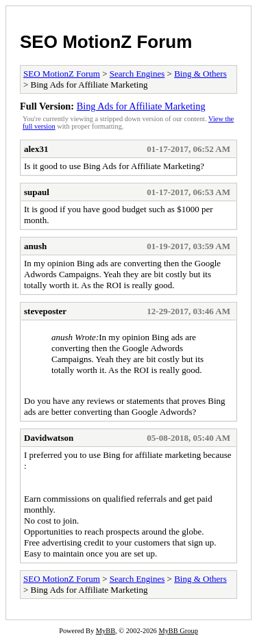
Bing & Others (200, 73)
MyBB (105, 631)
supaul (36, 192)
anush (35, 246)
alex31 (36, 149)
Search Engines (137, 73)
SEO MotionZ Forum (106, 41)
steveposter (45, 311)
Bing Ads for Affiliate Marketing (141, 106)
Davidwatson (48, 438)
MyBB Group (177, 631)
